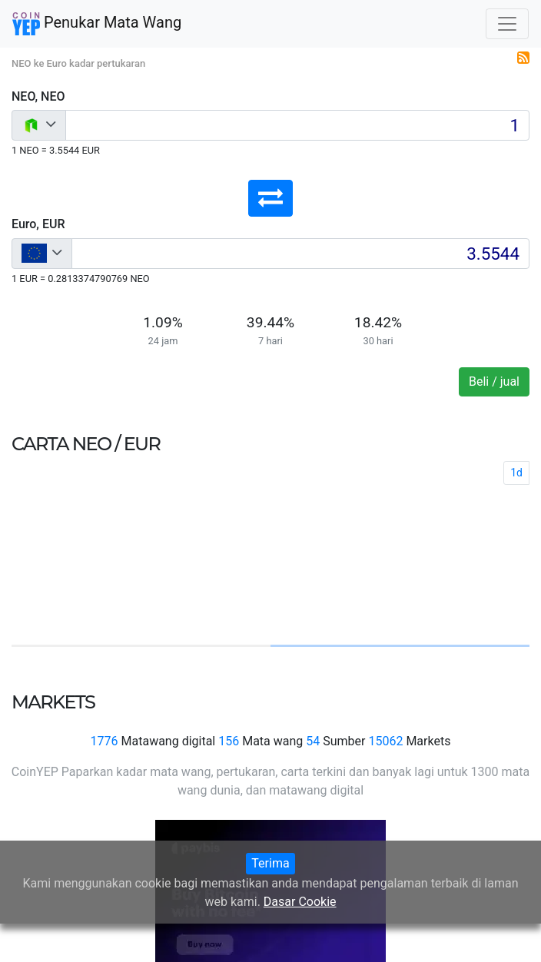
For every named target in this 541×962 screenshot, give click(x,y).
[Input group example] (297, 125)
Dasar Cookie (300, 901)
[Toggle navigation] (507, 23)
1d (516, 472)
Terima (270, 863)
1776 (104, 741)
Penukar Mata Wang (96, 24)
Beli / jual (494, 381)
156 (228, 741)
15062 (385, 741)
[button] (270, 198)
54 (313, 741)
